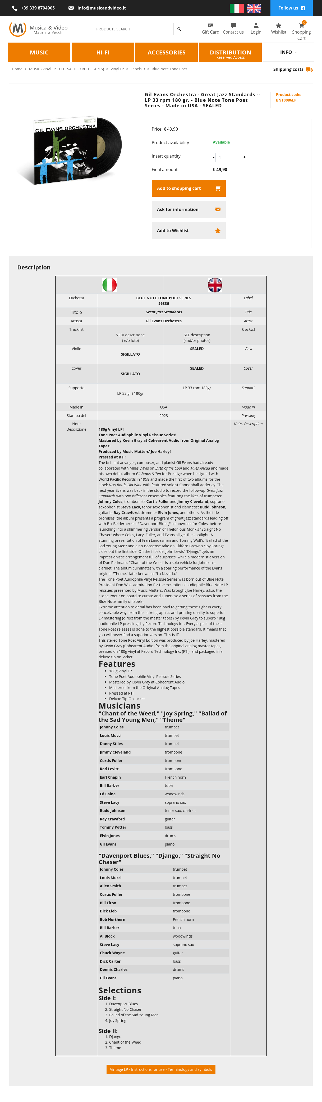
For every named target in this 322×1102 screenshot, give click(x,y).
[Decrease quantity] (213, 157)
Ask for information (178, 209)
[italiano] (237, 8)
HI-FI (103, 52)
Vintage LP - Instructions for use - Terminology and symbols (161, 1069)
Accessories (167, 52)
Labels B (138, 68)
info (288, 52)
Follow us (291, 8)
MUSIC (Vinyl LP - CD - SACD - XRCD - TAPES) (66, 68)
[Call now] (33, 8)
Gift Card (210, 28)
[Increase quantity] (244, 157)
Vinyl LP (117, 68)
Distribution (230, 52)
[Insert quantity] (228, 157)
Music (39, 52)
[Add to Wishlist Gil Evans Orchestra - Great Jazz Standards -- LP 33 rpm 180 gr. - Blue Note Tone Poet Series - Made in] (189, 230)
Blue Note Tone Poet (169, 68)
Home (17, 68)
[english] (254, 8)
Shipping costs (293, 69)
